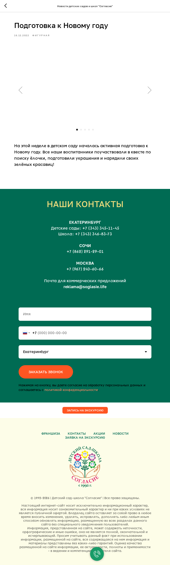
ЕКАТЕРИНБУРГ (85, 222)
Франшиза (50, 433)
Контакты (77, 433)
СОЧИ (85, 245)
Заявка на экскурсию (85, 437)
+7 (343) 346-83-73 (93, 234)
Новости (121, 433)
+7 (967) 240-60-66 (85, 269)
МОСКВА (85, 263)
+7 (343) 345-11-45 (100, 228)
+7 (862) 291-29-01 (85, 251)
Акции (99, 433)
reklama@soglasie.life (85, 286)
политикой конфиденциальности (71, 390)
